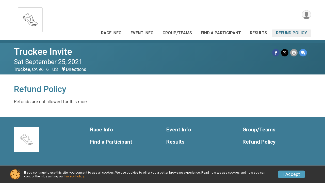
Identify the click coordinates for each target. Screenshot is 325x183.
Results (258, 32)
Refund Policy (291, 32)
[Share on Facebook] (276, 52)
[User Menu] (306, 15)
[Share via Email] (294, 52)
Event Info (142, 32)
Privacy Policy (74, 176)
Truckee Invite (43, 51)
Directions (76, 69)
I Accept (291, 174)
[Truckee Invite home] (30, 18)
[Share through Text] (303, 52)
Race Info (111, 32)
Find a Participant (221, 32)
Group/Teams (177, 32)
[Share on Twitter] (285, 52)
